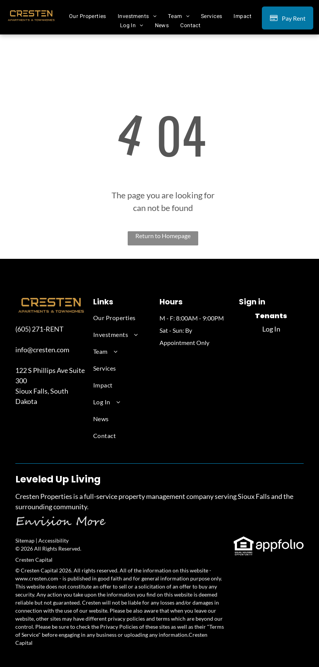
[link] (243, 540)
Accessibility (53, 540)
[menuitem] (87, 16)
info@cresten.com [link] (42, 349)
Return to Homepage (163, 235)
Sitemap (25, 540)
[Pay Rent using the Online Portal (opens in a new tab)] (287, 18)
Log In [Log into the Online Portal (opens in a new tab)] (271, 329)
